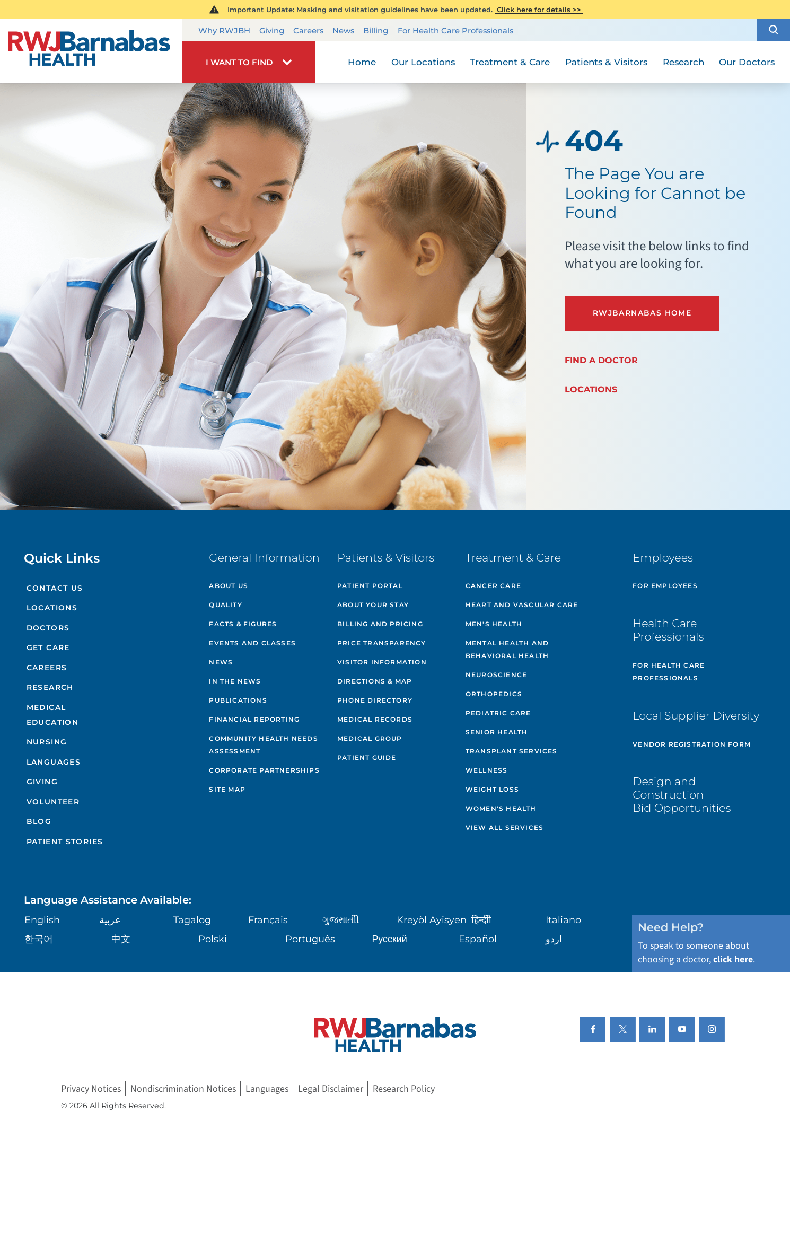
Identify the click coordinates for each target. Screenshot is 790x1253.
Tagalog (192, 919)
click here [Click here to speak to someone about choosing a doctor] (733, 959)
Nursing (47, 742)
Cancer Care (493, 586)
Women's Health (501, 808)
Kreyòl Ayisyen (432, 919)
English (42, 919)
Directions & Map (374, 681)
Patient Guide (367, 757)
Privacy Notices (91, 1089)
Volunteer (53, 802)
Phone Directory (374, 700)
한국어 (38, 938)
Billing (375, 30)
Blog (39, 821)
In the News (235, 681)
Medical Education (53, 714)
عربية (110, 919)
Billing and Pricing (380, 624)
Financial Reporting (254, 719)
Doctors (48, 628)
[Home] (91, 51)
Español (478, 938)
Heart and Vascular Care (522, 605)
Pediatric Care (498, 713)
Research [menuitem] (683, 62)
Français (268, 919)
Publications (238, 700)
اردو (554, 938)
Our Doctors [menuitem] (747, 62)
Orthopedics (494, 694)
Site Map (227, 789)
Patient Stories (65, 841)
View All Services (504, 827)
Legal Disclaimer (330, 1089)
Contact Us (55, 588)
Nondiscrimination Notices (183, 1089)
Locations (591, 389)
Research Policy (404, 1089)
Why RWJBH (224, 30)
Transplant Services (512, 751)
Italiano (563, 919)
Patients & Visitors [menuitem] (606, 62)
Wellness (487, 770)
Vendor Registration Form (692, 744)
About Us (228, 586)
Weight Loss (492, 789)
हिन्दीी (481, 919)
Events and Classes (252, 643)
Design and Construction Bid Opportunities (682, 794)
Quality (225, 605)
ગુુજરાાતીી (340, 919)
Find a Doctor (601, 360)
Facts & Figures (243, 624)
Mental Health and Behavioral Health (507, 649)
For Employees (665, 586)
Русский (389, 938)
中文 (120, 938)
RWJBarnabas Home (642, 313)
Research (50, 687)
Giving (271, 30)
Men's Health (494, 624)
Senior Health (497, 732)
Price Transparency (381, 643)
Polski (212, 938)
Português (310, 938)
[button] (773, 30)
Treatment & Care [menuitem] (510, 62)
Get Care (48, 647)
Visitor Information (382, 662)
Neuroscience (496, 675)
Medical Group (369, 738)
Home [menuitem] (362, 62)
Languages (54, 762)
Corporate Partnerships (264, 770)
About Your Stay (373, 605)
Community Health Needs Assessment (263, 744)
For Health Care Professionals (455, 30)
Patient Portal (370, 586)
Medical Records (374, 719)
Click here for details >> (539, 9)
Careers (308, 30)
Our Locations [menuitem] (423, 62)
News (343, 30)
